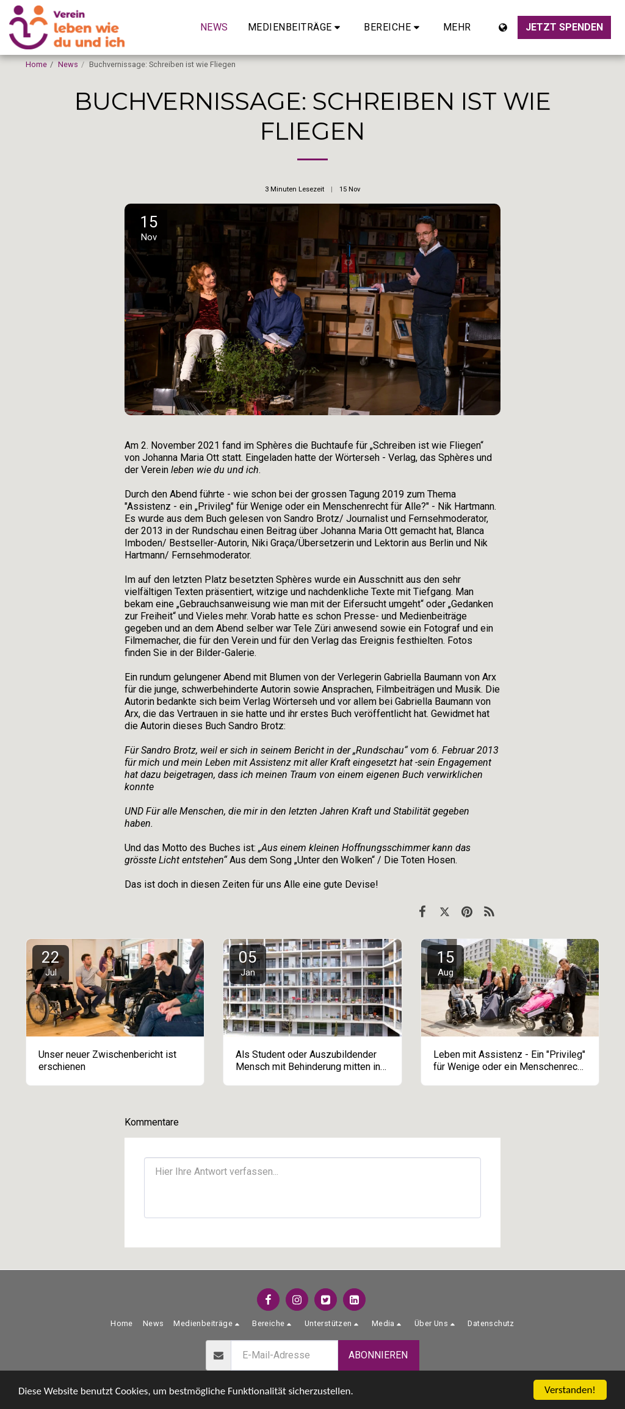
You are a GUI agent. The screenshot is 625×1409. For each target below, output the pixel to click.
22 (50, 963)
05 (247, 963)
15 (445, 963)
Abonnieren (378, 1355)
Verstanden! (570, 1389)
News (68, 64)
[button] (296, 27)
